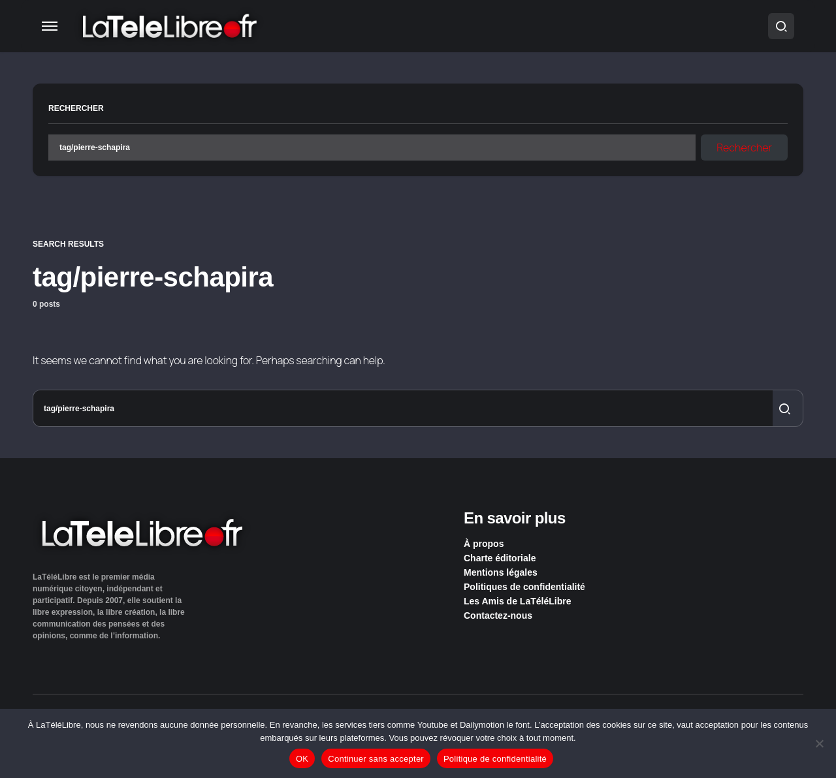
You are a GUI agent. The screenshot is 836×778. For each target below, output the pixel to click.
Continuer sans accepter (376, 759)
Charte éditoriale (500, 558)
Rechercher (76, 108)
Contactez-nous (498, 615)
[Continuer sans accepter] (819, 743)
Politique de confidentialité (495, 759)
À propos (484, 543)
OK (302, 759)
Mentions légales (501, 572)
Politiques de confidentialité (524, 586)
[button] (49, 26)
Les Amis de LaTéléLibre (517, 601)
